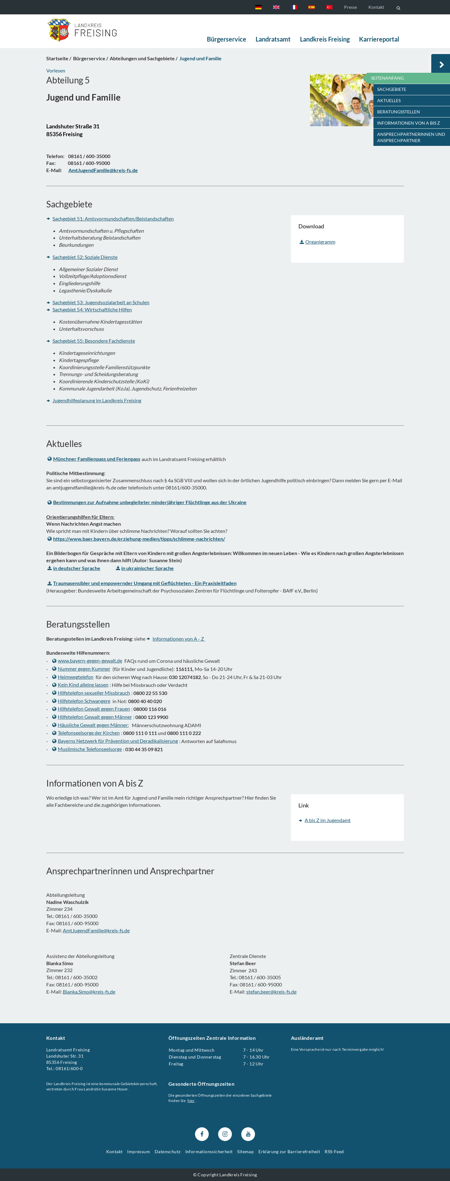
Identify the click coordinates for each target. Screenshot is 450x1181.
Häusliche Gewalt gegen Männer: (90, 725)
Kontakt (376, 7)
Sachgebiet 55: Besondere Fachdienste (93, 341)
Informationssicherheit (209, 1151)
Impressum (138, 1151)
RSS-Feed (334, 1151)
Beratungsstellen (398, 111)
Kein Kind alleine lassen (80, 684)
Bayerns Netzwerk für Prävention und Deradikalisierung (115, 741)
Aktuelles (389, 100)
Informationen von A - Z (178, 639)
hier (191, 1100)
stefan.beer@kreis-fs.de (271, 991)
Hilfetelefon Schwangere (81, 701)
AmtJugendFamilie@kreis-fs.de (96, 930)
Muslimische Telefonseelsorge (87, 749)
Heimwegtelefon (72, 677)
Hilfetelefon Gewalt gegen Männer (92, 717)
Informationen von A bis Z (408, 123)
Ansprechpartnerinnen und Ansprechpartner (411, 137)
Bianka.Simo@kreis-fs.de (89, 991)
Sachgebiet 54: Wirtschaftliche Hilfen (92, 309)
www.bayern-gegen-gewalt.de (87, 660)
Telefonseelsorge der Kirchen (86, 733)
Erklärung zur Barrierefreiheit (289, 1151)
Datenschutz (167, 1151)
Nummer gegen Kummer (81, 669)
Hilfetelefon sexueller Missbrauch (91, 693)
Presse (350, 7)
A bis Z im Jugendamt (328, 820)
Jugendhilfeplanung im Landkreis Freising (96, 400)
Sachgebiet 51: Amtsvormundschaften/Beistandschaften (113, 218)
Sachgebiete (391, 89)
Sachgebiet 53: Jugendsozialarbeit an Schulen (100, 302)
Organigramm (317, 242)
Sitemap (245, 1151)
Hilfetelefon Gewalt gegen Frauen (91, 709)
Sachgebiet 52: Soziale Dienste (85, 257)
